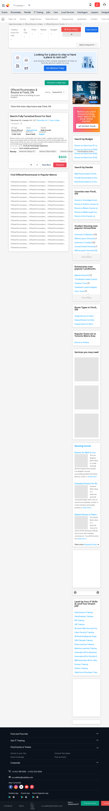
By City (25, 31)
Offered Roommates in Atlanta (22, 182)
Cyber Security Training (84, 632)
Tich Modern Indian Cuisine (86, 279)
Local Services (67, 13)
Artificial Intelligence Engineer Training (86, 636)
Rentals (27, 13)
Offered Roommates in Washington (61, 228)
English (41, 134)
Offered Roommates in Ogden (22, 248)
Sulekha (8, 6)
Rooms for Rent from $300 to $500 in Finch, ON (86, 150)
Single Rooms (36, 20)
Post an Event (60, 757)
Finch (34, 30)
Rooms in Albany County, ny (86, 208)
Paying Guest (67, 20)
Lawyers (94, 13)
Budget (54, 30)
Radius (43, 30)
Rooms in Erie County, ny (85, 216)
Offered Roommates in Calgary (59, 186)
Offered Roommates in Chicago (23, 190)
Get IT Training (54, 740)
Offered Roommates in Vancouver (42, 228)
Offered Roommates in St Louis (23, 224)
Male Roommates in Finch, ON (86, 174)
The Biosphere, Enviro (85, 151)
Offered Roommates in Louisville (60, 240)
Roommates (16, 13)
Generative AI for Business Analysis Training (86, 652)
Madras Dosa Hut (83, 275)
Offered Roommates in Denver (40, 193)
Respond (60, 165)
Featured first (58, 92)
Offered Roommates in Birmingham (42, 240)
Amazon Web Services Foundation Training (86, 628)
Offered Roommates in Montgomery (61, 244)
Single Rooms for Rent (84, 316)
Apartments (82, 20)
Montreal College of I (27, 151)
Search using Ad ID (87, 45)
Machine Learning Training (86, 648)
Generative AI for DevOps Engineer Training (86, 656)
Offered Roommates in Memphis (41, 236)
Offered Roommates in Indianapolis (61, 197)
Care (56, 13)
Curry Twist (81, 291)
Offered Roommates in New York (23, 209)
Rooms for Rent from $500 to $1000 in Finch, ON (86, 154)
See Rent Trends (87, 126)
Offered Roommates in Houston (41, 197)
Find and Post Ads (54, 734)
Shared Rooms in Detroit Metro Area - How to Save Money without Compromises (86, 514)
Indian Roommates (15, 24)
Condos (94, 20)
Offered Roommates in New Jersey (61, 205)
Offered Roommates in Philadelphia (61, 209)
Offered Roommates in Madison (23, 244)
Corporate (54, 763)
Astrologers (82, 13)
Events (4, 13)
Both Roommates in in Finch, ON (86, 182)
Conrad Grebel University (86, 246)
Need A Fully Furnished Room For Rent (30, 116)
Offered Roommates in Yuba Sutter (42, 232)
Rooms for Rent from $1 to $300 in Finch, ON (86, 146)
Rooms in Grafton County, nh (86, 204)
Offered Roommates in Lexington (42, 244)
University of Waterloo (86, 234)
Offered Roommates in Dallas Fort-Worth (26, 193)
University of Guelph (85, 242)
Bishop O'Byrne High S (48, 151)
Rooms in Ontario (82, 342)
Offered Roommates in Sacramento (61, 217)
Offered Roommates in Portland (60, 213)
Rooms (23, 20)
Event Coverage (17, 757)
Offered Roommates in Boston (41, 186)
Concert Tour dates (62, 753)
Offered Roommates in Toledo (59, 232)
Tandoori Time (82, 283)
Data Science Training (84, 612)
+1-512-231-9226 (34, 772)
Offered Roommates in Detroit (59, 193)
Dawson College (67, 151)
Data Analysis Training (84, 616)
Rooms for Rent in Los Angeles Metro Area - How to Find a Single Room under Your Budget (86, 452)
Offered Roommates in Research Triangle (26, 217)
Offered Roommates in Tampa (59, 224)
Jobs (48, 13)
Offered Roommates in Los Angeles (61, 201)
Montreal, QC (43, 120)
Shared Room (31, 130)
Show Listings (71, 29)
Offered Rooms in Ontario (34, 24)
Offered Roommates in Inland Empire (25, 201)
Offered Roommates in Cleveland (60, 190)
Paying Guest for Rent (84, 324)
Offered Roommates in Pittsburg (41, 213)
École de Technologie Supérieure (35, 146)
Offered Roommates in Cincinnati (41, 190)
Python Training (81, 668)
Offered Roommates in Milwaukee (24, 240)
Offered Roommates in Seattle (59, 220)
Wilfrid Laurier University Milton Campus (86, 250)
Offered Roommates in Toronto (23, 228)
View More (46, 165)
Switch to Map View (57, 83)
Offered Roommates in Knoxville (60, 236)
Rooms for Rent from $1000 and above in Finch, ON (86, 157)
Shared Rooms (52, 20)
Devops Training (81, 664)
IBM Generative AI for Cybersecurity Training (86, 660)
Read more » (92, 477)
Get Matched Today (55, 68)
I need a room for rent (15, 33)
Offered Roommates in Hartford (23, 197)
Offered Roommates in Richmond (42, 217)
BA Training (79, 620)
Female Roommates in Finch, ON (86, 178)
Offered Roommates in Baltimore (60, 182)
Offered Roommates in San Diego (42, 220)
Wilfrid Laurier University (86, 238)
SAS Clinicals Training (84, 640)
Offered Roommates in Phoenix (23, 213)
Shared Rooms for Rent (84, 320)
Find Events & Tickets (54, 747)
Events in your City (18, 753)
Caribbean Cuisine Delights (86, 287)
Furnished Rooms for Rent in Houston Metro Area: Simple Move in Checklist (86, 483)
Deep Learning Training (84, 644)
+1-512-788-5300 (19, 772)
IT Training (38, 13)
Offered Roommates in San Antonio (24, 220)
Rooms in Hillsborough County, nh (86, 212)
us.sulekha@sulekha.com (22, 777)
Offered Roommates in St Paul (40, 224)
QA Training (79, 624)
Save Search (91, 30)
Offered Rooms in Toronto (55, 24)
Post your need (90, 803)
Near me (12, 20)
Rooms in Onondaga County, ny (86, 200)
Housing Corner (83, 445)
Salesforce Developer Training (86, 672)
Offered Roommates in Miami (22, 205)
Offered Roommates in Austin (40, 182)
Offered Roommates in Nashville (23, 236)
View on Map (54, 120)
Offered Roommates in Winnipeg (23, 232)
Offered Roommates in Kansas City (42, 201)
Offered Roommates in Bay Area (23, 186)
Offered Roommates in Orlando (41, 209)
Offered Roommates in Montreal (41, 205)
